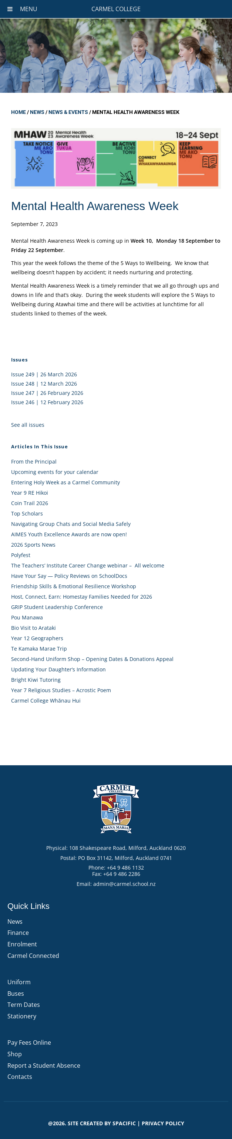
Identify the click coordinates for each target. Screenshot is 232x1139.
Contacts (19, 1077)
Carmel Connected (33, 956)
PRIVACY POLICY (163, 1123)
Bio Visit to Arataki (33, 627)
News (37, 112)
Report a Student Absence (43, 1065)
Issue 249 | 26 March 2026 (44, 374)
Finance (18, 933)
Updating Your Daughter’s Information (58, 669)
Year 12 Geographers (37, 638)
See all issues (27, 424)
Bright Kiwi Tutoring (36, 679)
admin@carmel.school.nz (124, 883)
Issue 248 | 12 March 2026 (44, 383)
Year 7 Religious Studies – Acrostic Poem (61, 690)
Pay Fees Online (29, 1042)
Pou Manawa (27, 617)
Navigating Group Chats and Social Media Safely (71, 523)
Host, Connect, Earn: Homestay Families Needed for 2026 (81, 596)
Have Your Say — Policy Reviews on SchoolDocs (69, 575)
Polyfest (21, 555)
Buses (15, 993)
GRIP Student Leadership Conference (57, 607)
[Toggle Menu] (10, 9)
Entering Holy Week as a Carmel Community (65, 482)
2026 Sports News (33, 544)
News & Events (68, 112)
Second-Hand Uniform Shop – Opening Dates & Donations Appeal (92, 658)
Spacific (124, 1123)
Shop (14, 1054)
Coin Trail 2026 (29, 503)
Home (18, 112)
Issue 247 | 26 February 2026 (47, 392)
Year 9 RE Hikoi (29, 492)
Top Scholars (27, 513)
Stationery (21, 1016)
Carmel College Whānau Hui (46, 700)
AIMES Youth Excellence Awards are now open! (69, 534)
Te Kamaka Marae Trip (39, 648)
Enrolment (22, 944)
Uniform (19, 982)
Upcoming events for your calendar (54, 471)
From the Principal (34, 461)
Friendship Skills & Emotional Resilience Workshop (73, 586)
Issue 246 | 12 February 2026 (47, 402)
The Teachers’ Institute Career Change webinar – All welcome (87, 565)
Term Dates (23, 1005)
